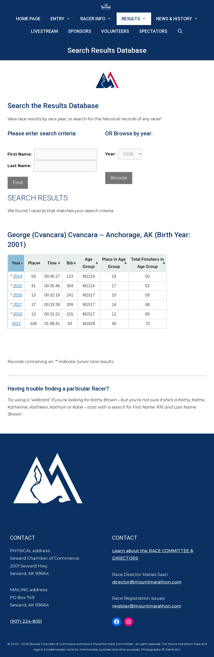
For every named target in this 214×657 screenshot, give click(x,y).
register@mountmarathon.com (146, 605)
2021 (16, 323)
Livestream (44, 31)
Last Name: (19, 165)
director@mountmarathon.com (147, 581)
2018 (17, 314)
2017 (17, 304)
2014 (17, 276)
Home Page (28, 18)
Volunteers (115, 31)
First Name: (19, 154)
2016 (17, 295)
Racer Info (98, 19)
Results (136, 19)
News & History (179, 19)
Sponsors (79, 31)
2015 (17, 286)
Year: (110, 154)
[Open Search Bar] (180, 31)
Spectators (153, 31)
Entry (62, 19)
